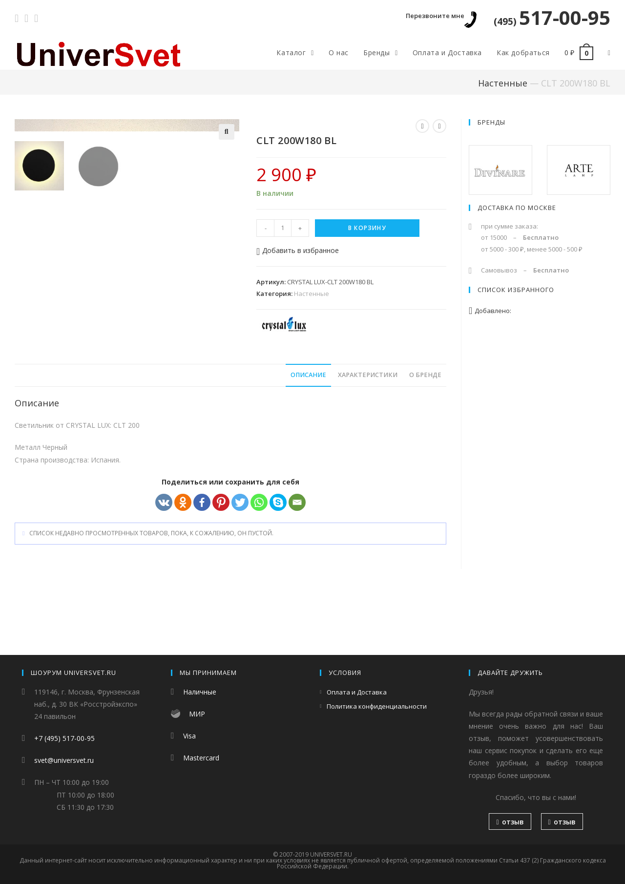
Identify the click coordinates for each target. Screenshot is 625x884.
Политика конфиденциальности (377, 706)
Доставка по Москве (517, 207)
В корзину (367, 228)
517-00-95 (552, 17)
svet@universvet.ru (64, 760)
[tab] (308, 436)
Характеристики (367, 436)
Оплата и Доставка (357, 692)
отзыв (509, 821)
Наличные (199, 691)
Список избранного (516, 289)
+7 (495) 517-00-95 (64, 738)
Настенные (502, 83)
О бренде (425, 436)
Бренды (491, 122)
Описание (308, 436)
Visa (189, 735)
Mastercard (201, 757)
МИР (197, 713)
